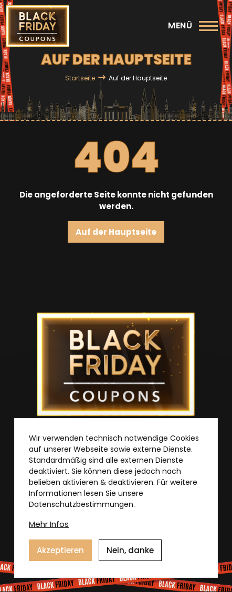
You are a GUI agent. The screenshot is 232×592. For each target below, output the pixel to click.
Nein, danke (130, 550)
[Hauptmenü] (193, 25)
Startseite (80, 78)
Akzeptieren (60, 550)
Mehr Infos (49, 523)
